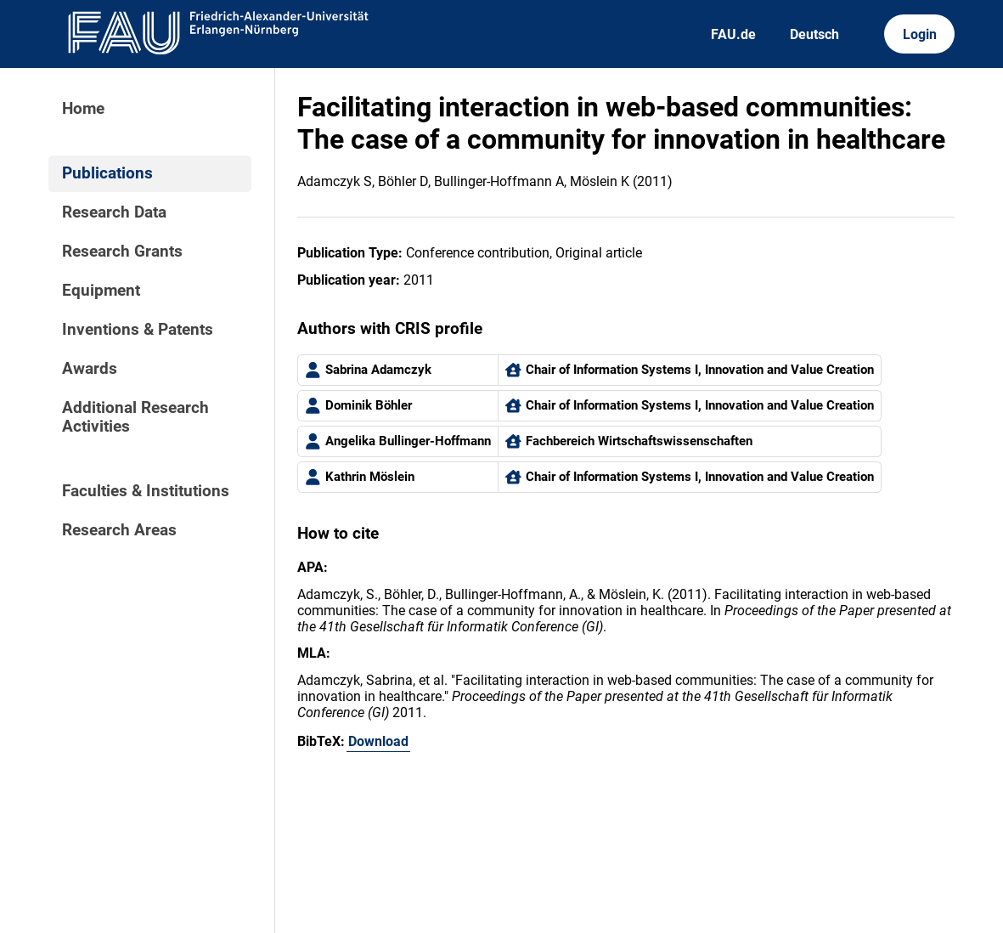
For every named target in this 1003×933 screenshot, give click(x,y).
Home (83, 108)
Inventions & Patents (137, 329)
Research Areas (119, 530)
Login (920, 34)
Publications (107, 173)
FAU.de (733, 34)
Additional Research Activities (135, 417)
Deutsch (814, 34)
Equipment (101, 290)
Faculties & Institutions (145, 491)
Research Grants (122, 251)
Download (378, 741)
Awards (89, 368)
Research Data (114, 212)
